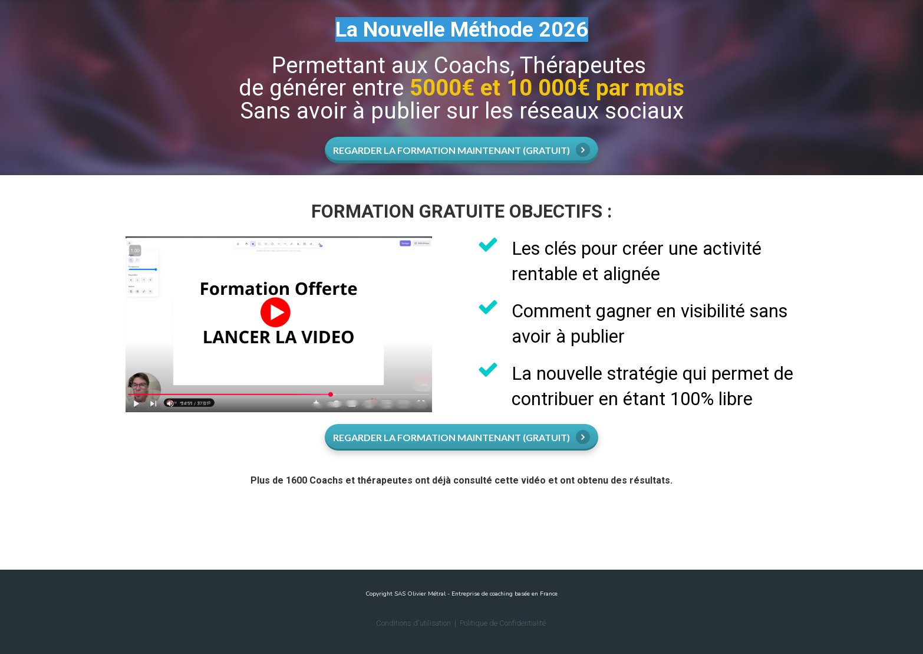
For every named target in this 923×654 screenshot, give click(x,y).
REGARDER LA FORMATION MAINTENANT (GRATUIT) (461, 150)
